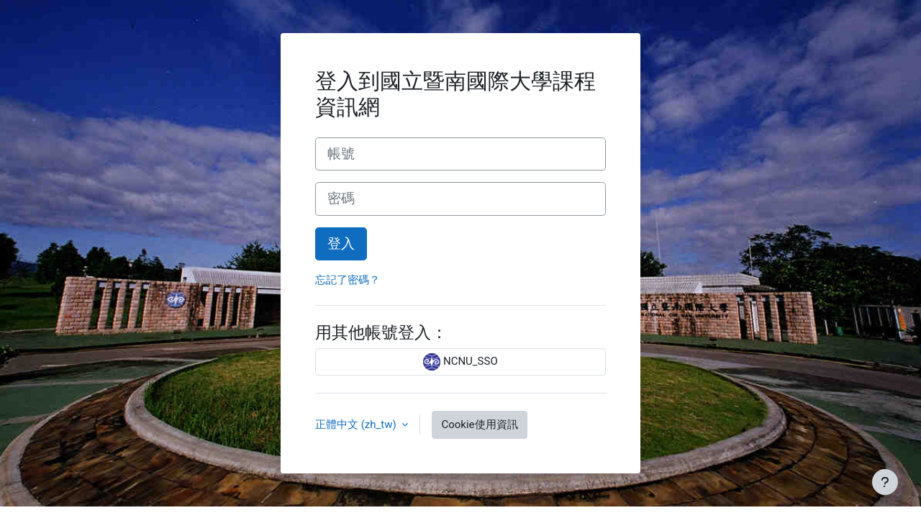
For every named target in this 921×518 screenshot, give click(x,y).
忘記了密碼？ (347, 279)
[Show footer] (885, 482)
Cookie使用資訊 (479, 424)
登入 (341, 244)
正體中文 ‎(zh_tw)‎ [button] (357, 424)
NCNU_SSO (460, 362)
